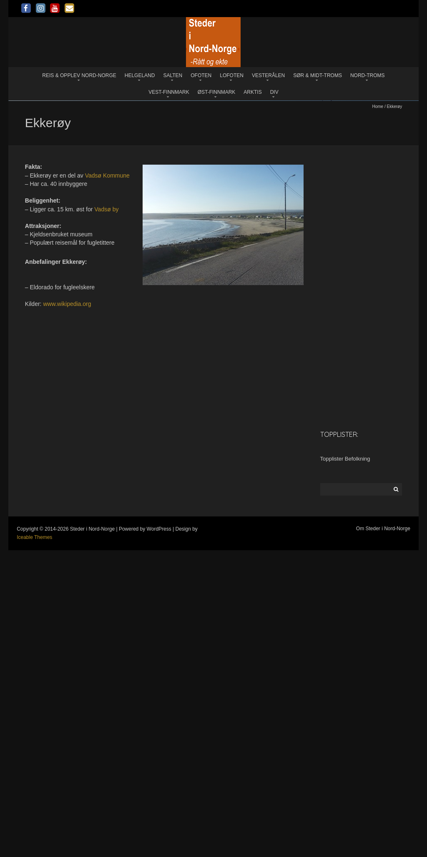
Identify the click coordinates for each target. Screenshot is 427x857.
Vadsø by (106, 516)
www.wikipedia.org (67, 611)
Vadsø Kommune (107, 482)
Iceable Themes (34, 844)
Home (377, 413)
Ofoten (201, 75)
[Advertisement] (361, 599)
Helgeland (140, 75)
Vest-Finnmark (168, 92)
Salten (172, 75)
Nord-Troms (367, 75)
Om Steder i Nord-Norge (383, 836)
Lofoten (232, 75)
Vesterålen (268, 75)
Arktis (252, 92)
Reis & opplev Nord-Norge (79, 75)
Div (274, 92)
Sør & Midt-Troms (317, 75)
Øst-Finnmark (217, 92)
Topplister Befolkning (345, 766)
